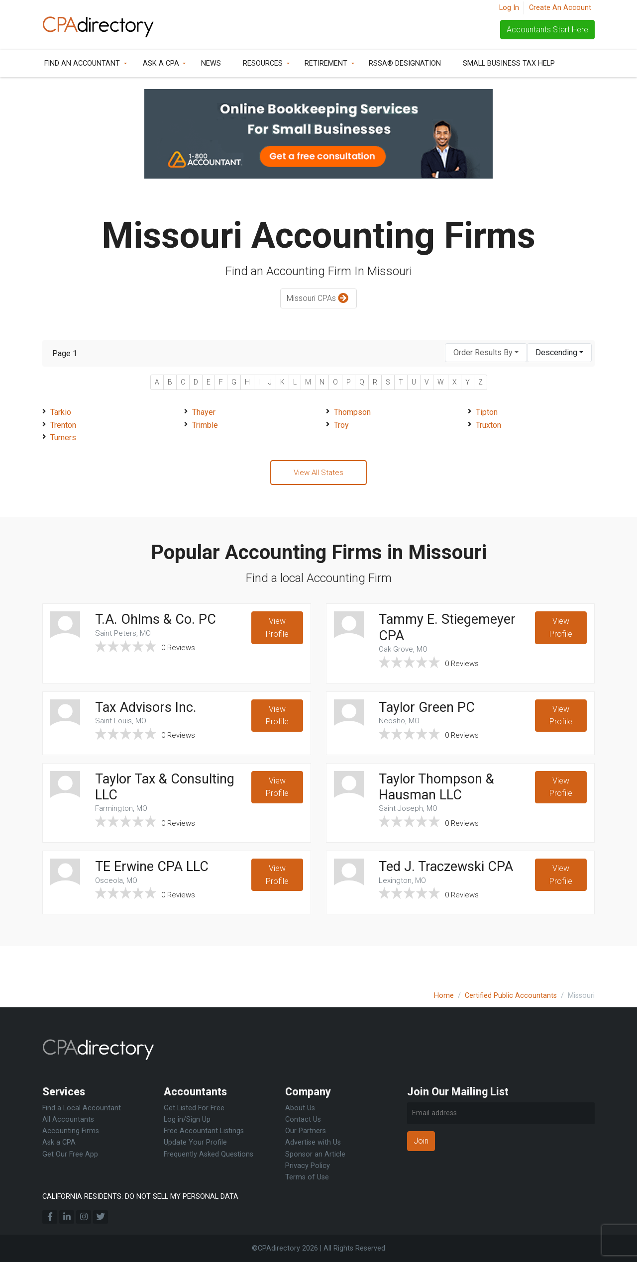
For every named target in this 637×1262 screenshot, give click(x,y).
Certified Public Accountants (511, 995)
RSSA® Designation (405, 63)
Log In (509, 7)
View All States (318, 473)
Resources (263, 63)
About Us (300, 1108)
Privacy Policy (307, 1166)
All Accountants (68, 1120)
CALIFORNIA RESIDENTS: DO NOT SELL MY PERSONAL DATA (140, 1196)
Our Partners (305, 1131)
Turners (63, 437)
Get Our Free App (70, 1154)
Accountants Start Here (547, 29)
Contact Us (303, 1120)
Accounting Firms (70, 1131)
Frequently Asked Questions (208, 1154)
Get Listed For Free (194, 1108)
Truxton (488, 425)
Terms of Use (307, 1177)
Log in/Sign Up (187, 1120)
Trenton (63, 425)
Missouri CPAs (319, 298)
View (276, 631)
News (211, 63)
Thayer (203, 412)
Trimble (205, 425)
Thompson (352, 412)
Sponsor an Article (315, 1154)
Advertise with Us (313, 1143)
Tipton (487, 412)
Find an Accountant (82, 63)
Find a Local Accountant (81, 1108)
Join (421, 1141)
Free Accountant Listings (204, 1131)
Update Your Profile (195, 1143)
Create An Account (560, 7)
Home (444, 995)
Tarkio (60, 412)
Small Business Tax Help (509, 63)
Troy (341, 425)
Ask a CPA (161, 63)
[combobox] (486, 353)
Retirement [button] (326, 63)
